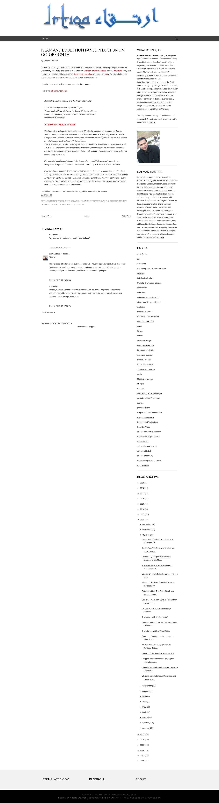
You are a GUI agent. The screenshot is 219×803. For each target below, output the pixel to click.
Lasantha (116, 798)
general (140, 326)
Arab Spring (142, 254)
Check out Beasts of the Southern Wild (158, 653)
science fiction (143, 441)
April (144, 712)
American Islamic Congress (94, 71)
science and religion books (148, 436)
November (146, 529)
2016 (142, 499)
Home (46, 38)
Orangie (152, 122)
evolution (75, 201)
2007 (142, 755)
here (162, 237)
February (146, 723)
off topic (140, 384)
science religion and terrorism (149, 460)
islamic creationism (145, 364)
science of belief (144, 451)
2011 (142, 734)
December (146, 524)
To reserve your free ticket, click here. (60, 124)
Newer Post (47, 216)
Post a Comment (50, 312)
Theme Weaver (78, 798)
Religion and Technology (147, 422)
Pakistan (141, 388)
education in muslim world (148, 297)
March (145, 717)
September (147, 686)
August (145, 691)
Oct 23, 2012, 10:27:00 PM (60, 306)
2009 (142, 745)
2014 (142, 509)
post (106, 74)
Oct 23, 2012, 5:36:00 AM (59, 247)
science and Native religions (149, 432)
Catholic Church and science (149, 283)
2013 (142, 514)
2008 (142, 750)
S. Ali (51, 235)
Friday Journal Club (145, 321)
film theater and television (148, 316)
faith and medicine (145, 312)
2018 (142, 488)
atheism (140, 273)
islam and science (109, 201)
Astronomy (141, 264)
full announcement (58, 91)
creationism (142, 288)
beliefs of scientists (60, 201)
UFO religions (143, 465)
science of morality (145, 456)
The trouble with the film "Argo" (155, 617)
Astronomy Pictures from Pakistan (151, 268)
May (144, 707)
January (145, 728)
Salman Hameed (66, 204)
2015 (142, 504)
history (140, 331)
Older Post (126, 216)
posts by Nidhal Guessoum (148, 398)
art (138, 259)
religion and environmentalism (149, 412)
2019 (142, 483)
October (145, 535)
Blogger (91, 327)
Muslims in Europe (145, 379)
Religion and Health (145, 417)
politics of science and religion (149, 393)
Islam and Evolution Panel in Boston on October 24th (82, 52)
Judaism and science (146, 369)
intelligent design (144, 340)
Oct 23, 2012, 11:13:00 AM (60, 280)
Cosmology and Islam (83, 74)
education (141, 292)
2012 (142, 520)
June (144, 701)
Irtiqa (106, 794)
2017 (142, 493)
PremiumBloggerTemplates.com (142, 798)
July (144, 696)
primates (141, 403)
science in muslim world (147, 446)
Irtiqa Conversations (145, 345)
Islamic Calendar (144, 360)
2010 (142, 740)
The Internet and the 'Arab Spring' (156, 631)
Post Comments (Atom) (62, 323)
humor (140, 336)
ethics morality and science (148, 302)
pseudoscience (143, 408)
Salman (140, 177)
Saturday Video (143, 427)
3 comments (79, 204)
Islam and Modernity (90, 201)
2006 (142, 761)
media (139, 374)
